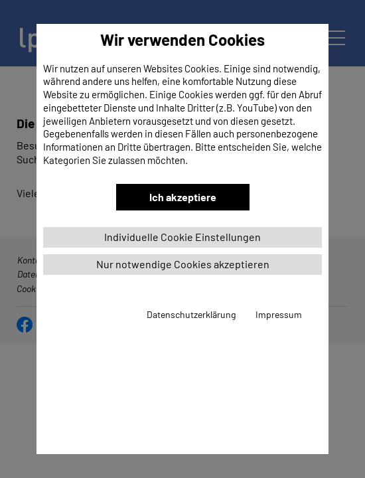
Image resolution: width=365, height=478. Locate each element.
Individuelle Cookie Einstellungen (182, 236)
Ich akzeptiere (182, 197)
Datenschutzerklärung (191, 314)
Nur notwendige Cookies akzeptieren (182, 264)
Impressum (279, 314)
